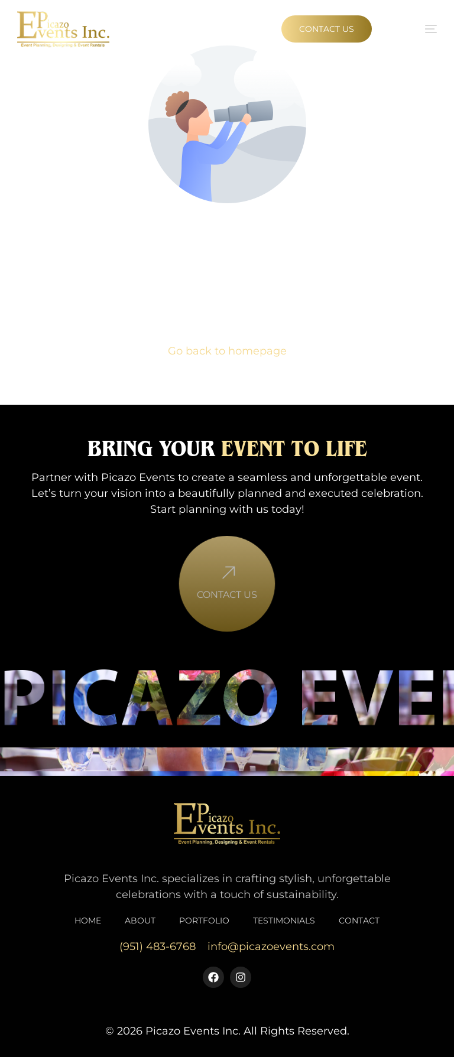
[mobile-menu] (417, 29)
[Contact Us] (227, 586)
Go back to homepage (227, 350)
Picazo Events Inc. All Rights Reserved (246, 1031)
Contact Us (226, 607)
